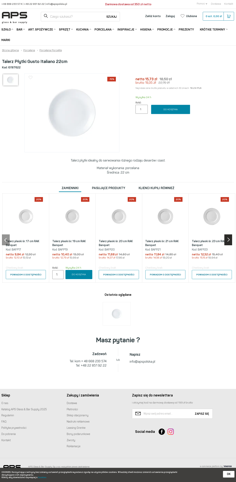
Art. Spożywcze (40, 29)
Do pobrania (8, 434)
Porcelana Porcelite (50, 50)
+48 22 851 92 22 (34, 4)
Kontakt (228, 3)
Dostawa (216, 3)
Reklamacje (73, 446)
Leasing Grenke (76, 428)
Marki (5, 40)
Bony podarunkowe (78, 434)
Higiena (145, 29)
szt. (218, 16)
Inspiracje (125, 29)
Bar (19, 29)
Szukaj (111, 16)
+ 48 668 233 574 (94, 361)
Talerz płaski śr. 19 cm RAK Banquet (69, 243)
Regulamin (7, 415)
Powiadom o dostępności (25, 274)
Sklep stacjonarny (77, 415)
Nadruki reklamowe (78, 421)
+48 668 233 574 (12, 4)
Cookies (42, 477)
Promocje (165, 29)
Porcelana (103, 29)
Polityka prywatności (13, 428)
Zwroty (71, 440)
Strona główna (10, 50)
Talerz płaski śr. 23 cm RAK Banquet (209, 243)
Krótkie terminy (212, 29)
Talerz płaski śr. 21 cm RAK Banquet (162, 243)
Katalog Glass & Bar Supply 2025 (24, 409)
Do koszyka (170, 109)
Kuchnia (82, 29)
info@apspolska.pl (56, 4)
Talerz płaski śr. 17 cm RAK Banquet (22, 243)
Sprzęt (64, 29)
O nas (4, 403)
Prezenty (186, 29)
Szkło (6, 29)
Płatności (72, 409)
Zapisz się (202, 414)
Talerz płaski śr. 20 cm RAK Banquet (116, 243)
